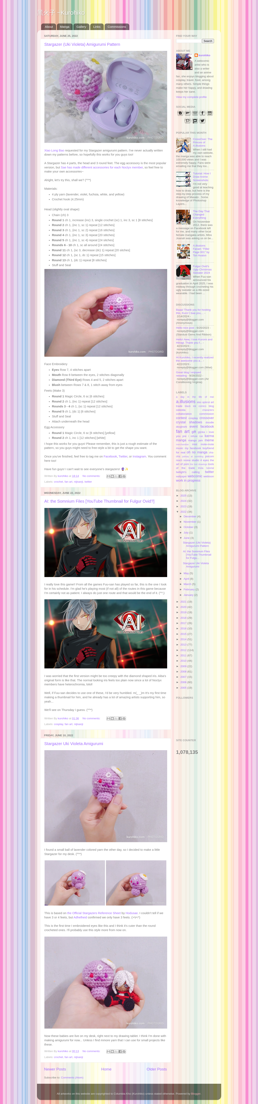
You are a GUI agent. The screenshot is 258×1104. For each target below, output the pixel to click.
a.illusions (186, 401)
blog (211, 406)
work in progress (188, 480)
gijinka (201, 432)
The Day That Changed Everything (201, 214)
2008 (183, 671)
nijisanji (78, 481)
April (187, 578)
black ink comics (195, 406)
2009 (183, 666)
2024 (183, 500)
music (179, 448)
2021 (183, 601)
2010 (183, 660)
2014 (183, 639)
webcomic (195, 476)
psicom (209, 456)
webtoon (208, 476)
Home (106, 1069)
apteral (206, 402)
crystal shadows (189, 422)
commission (206, 413)
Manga (64, 26)
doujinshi (181, 426)
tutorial (210, 468)
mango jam (195, 440)
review (186, 460)
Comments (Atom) (72, 1077)
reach (179, 460)
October (189, 527)
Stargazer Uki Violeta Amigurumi (73, 743)
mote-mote (207, 444)
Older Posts (157, 1069)
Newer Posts (55, 1069)
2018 (183, 617)
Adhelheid (80, 917)
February (190, 589)
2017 (183, 623)
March (188, 584)
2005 (183, 687)
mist (194, 444)
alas (199, 402)
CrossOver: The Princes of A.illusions (202, 142)
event (194, 426)
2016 (183, 628)
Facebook (110, 456)
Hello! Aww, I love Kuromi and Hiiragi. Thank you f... (194, 341)
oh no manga (197, 452)
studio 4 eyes (200, 460)
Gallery (81, 26)
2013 (183, 644)
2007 (183, 676)
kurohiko (204, 55)
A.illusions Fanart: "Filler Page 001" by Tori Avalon (201, 250)
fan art (68, 481)
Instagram (139, 456)
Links (96, 26)
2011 (183, 655)
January (189, 594)
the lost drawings (198, 464)
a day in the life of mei (195, 397)
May (187, 573)
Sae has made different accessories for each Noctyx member (102, 167)
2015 (183, 634)
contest (181, 418)
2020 (183, 607)
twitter (88, 481)
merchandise (182, 444)
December (190, 516)
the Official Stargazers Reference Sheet (94, 913)
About (49, 26)
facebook (207, 426)
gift (194, 432)
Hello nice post (185, 327)
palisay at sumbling (192, 456)
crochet (58, 481)
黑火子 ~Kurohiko (61, 12)
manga (181, 440)
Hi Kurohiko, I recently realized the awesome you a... (195, 359)
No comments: (91, 475)
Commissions (117, 26)
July (186, 532)
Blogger (196, 1093)
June (187, 537)
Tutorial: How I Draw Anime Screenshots (202, 177)
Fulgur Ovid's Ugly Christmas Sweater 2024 (202, 269)
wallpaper (181, 476)
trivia (200, 468)
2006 (183, 682)
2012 (183, 650)
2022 (183, 511)
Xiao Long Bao (54, 150)
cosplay (58, 724)
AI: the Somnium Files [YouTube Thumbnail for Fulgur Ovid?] (99, 501)
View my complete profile (191, 97)
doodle (210, 422)
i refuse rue (195, 436)
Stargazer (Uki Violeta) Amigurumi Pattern (82, 44)
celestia (181, 409)
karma (209, 436)
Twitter (123, 456)
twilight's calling (188, 472)
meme (209, 440)
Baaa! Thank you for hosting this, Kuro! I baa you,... (193, 311)
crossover (206, 418)
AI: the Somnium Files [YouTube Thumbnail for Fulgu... (197, 554)
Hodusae (132, 913)
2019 (183, 612)
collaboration (184, 413)
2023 (183, 506)
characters (208, 410)
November (190, 521)
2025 (183, 495)
